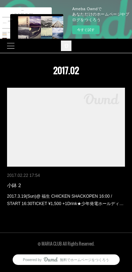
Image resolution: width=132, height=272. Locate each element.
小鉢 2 (14, 185)
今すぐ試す (86, 30)
